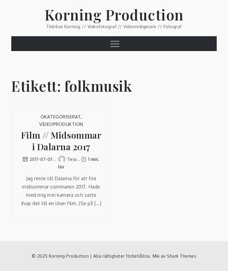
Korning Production (114, 14)
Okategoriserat (61, 117)
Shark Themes (181, 256)
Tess (67, 159)
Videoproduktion (61, 124)
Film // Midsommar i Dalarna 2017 (61, 141)
